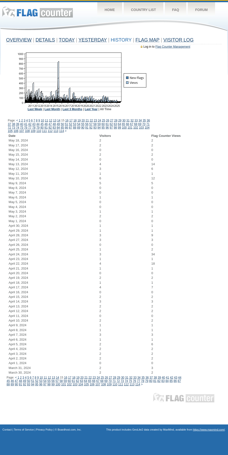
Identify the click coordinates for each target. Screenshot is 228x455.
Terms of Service (24, 429)
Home (110, 10)
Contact (7, 429)
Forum (201, 10)
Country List (143, 10)
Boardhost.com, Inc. (69, 429)
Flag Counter (37, 12)
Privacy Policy (44, 429)
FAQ (175, 10)
